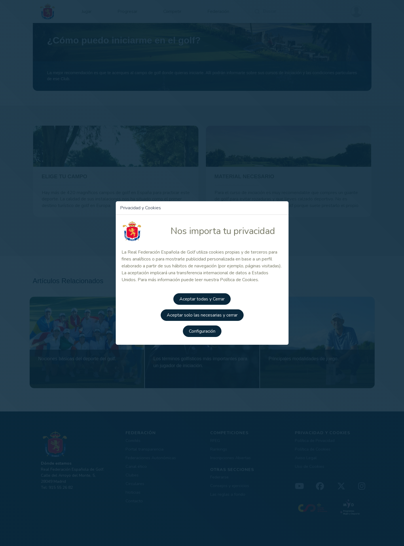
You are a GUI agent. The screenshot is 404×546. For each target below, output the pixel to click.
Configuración (202, 331)
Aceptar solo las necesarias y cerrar (202, 315)
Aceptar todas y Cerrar (202, 299)
